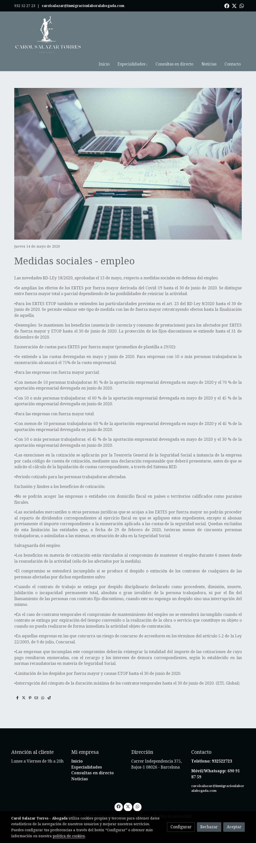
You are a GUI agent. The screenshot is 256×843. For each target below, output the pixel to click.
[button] (151, 34)
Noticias (79, 765)
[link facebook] (226, 5)
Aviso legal (71, 803)
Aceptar (234, 827)
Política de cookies (100, 803)
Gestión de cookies (135, 803)
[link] (48, 34)
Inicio (77, 747)
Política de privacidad (173, 803)
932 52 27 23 (24, 6)
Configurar (181, 827)
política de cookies (69, 836)
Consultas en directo (92, 759)
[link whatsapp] (242, 5)
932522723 (222, 747)
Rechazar (209, 827)
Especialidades (86, 753)
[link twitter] (234, 5)
